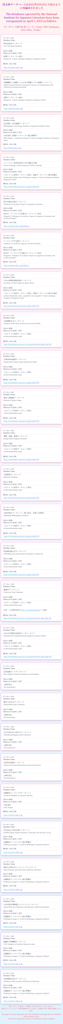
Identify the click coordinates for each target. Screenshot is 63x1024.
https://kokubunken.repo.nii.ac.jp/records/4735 (21, 498)
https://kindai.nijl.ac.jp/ (13, 148)
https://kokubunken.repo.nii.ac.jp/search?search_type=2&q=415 (27, 344)
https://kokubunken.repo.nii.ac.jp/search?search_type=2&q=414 (27, 656)
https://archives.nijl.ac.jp (13, 815)
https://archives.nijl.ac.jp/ (13, 852)
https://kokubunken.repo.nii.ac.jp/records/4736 (21, 421)
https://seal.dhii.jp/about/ (30, 610)
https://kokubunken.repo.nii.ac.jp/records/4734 (21, 536)
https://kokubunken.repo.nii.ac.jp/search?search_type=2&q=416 (27, 618)
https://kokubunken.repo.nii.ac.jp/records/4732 (21, 459)
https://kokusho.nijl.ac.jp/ (13, 67)
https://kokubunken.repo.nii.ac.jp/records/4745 (21, 186)
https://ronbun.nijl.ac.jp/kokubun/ (16, 226)
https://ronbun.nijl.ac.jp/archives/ (16, 265)
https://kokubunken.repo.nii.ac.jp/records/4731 (21, 574)
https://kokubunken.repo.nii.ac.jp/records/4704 (21, 382)
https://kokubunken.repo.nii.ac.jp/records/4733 (21, 306)
